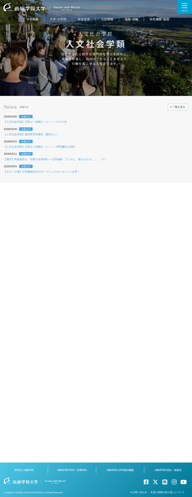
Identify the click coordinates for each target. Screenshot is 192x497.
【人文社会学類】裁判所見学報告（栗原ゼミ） (31, 134)
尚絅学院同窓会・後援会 (168, 469)
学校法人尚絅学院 (24, 469)
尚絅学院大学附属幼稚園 (120, 469)
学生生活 (84, 19)
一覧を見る (178, 107)
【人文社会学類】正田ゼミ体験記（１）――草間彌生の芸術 (39, 146)
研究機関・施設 (159, 19)
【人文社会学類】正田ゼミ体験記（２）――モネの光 (35, 121)
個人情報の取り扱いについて (168, 491)
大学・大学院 (58, 19)
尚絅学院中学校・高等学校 (72, 469)
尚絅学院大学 (41, 7)
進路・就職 (131, 19)
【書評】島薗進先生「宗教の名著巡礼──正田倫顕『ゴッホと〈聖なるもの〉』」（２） (55, 159)
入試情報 (107, 19)
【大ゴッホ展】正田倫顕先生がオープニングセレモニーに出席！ (42, 171)
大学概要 (32, 19)
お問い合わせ (139, 491)
